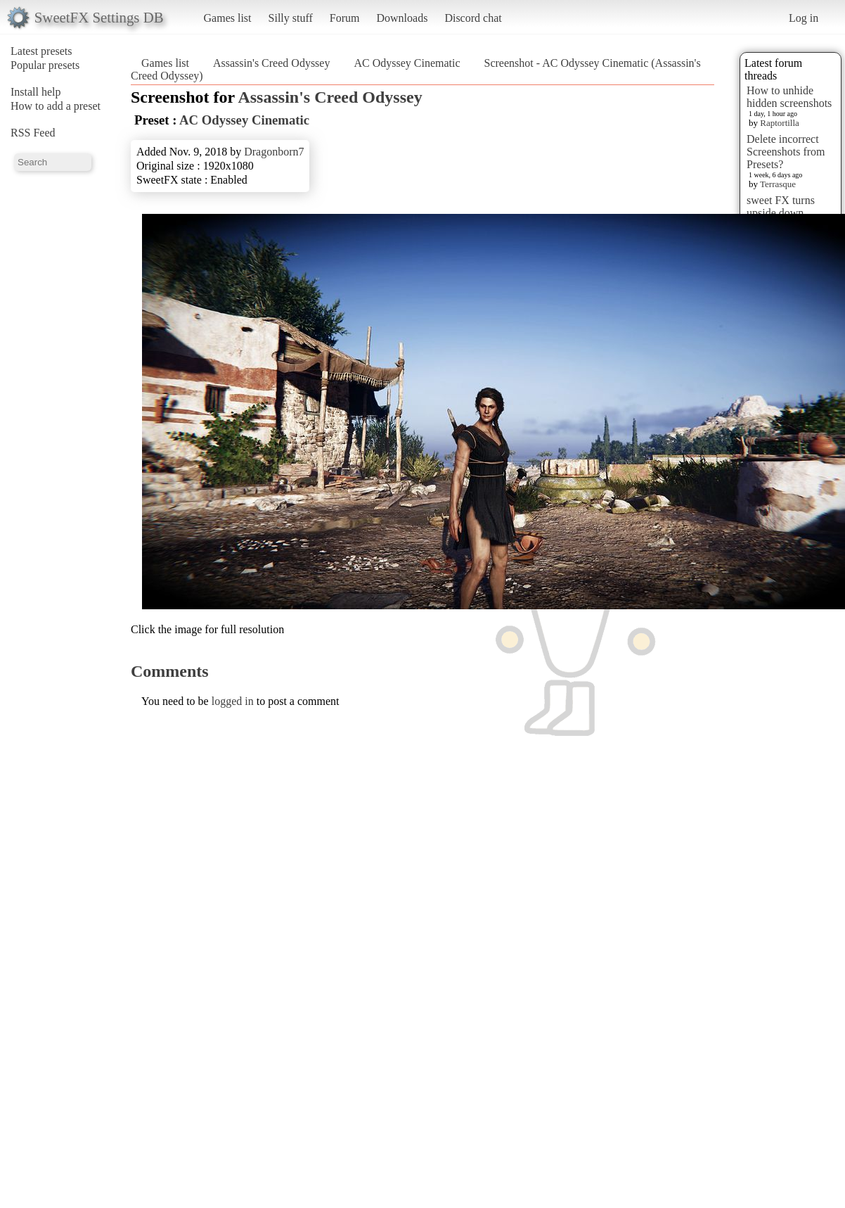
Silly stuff (291, 18)
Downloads (401, 18)
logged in (233, 701)
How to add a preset (56, 106)
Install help (36, 92)
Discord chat (472, 18)
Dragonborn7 (274, 152)
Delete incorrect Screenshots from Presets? (786, 151)
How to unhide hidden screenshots (789, 96)
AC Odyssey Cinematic (407, 63)
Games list (228, 18)
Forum (345, 18)
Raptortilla (779, 122)
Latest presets (41, 51)
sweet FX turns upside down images (781, 212)
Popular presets (45, 65)
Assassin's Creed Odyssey (271, 63)
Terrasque (778, 184)
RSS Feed (33, 133)
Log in (803, 18)
